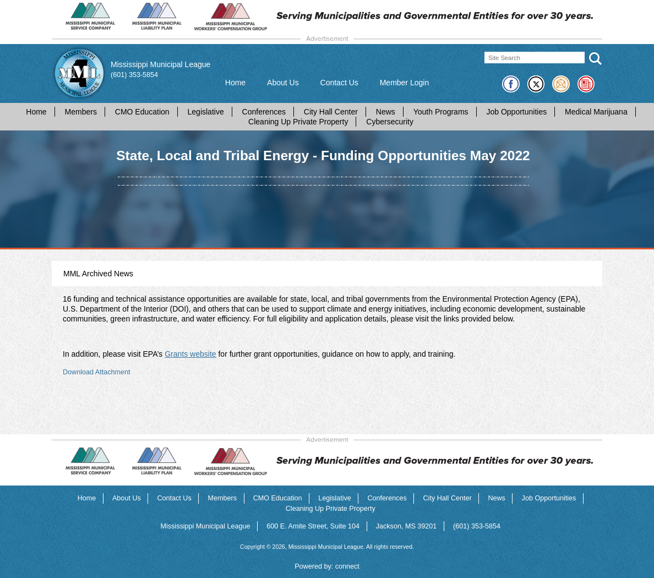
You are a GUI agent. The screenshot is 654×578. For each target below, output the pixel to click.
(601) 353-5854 (134, 75)
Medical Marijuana (596, 111)
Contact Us (339, 82)
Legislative (206, 111)
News (385, 111)
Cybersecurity (389, 121)
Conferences (264, 111)
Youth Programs (440, 111)
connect (347, 566)
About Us (283, 82)
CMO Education (142, 111)
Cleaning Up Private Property (298, 121)
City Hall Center (331, 111)
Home (235, 82)
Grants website (190, 354)
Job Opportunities (516, 111)
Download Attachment (96, 372)
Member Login (404, 82)
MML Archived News (98, 273)
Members (81, 111)
